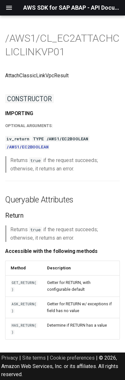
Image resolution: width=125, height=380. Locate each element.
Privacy (9, 358)
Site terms (34, 358)
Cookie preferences (72, 358)
